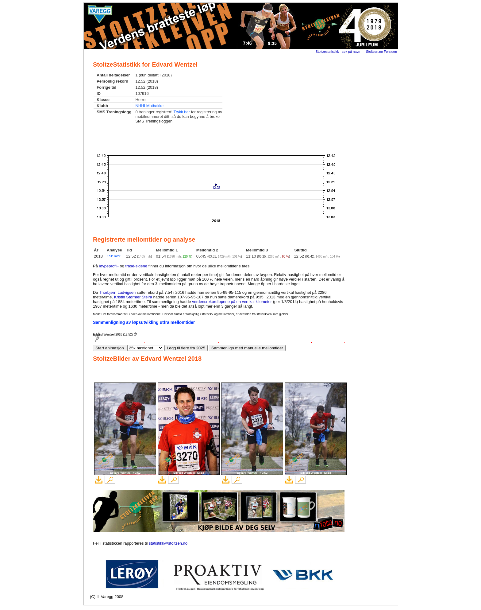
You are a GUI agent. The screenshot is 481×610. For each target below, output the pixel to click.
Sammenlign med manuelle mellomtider (247, 348)
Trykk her (181, 112)
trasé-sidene (136, 266)
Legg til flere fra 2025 (186, 348)
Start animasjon (109, 348)
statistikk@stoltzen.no (168, 543)
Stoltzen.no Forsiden (381, 51)
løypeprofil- (109, 266)
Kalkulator (113, 256)
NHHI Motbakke (149, 105)
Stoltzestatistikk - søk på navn (338, 51)
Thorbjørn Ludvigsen (117, 292)
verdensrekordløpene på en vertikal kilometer (232, 301)
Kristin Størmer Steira (133, 297)
